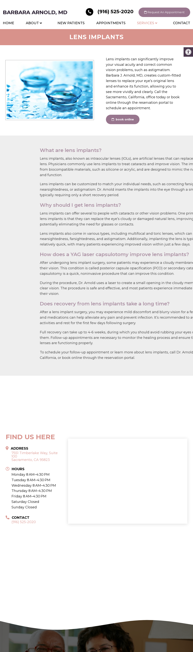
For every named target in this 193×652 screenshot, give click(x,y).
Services (145, 23)
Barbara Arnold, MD (35, 12)
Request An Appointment (164, 12)
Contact (181, 23)
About (32, 23)
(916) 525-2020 (110, 12)
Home (8, 23)
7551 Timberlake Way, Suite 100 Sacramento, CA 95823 (34, 456)
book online (123, 119)
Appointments (111, 23)
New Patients (71, 23)
